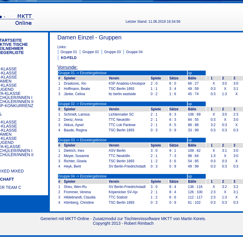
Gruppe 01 (69, 52)
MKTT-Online (77, 218)
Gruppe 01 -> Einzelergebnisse (82, 73)
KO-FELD (68, 58)
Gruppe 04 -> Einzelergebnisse (82, 176)
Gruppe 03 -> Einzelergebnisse (82, 140)
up (190, 73)
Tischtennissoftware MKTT (148, 218)
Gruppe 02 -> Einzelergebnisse (82, 104)
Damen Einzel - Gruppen (89, 37)
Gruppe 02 (90, 52)
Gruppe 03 (112, 52)
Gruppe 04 (134, 52)
